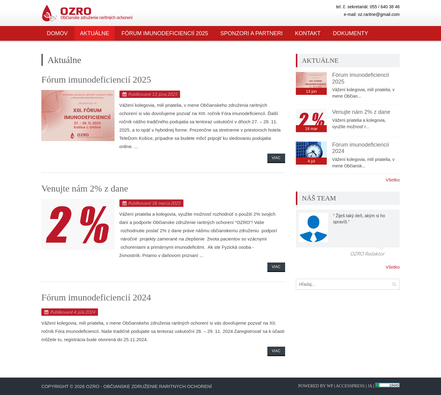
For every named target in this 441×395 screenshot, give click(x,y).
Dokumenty (350, 33)
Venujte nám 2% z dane (84, 188)
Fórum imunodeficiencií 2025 (164, 33)
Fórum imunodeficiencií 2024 (96, 297)
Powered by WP (315, 386)
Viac (276, 158)
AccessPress (350, 386)
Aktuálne (94, 33)
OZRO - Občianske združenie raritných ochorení (149, 386)
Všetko (393, 179)
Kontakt (308, 33)
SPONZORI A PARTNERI (252, 33)
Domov (57, 33)
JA (370, 386)
